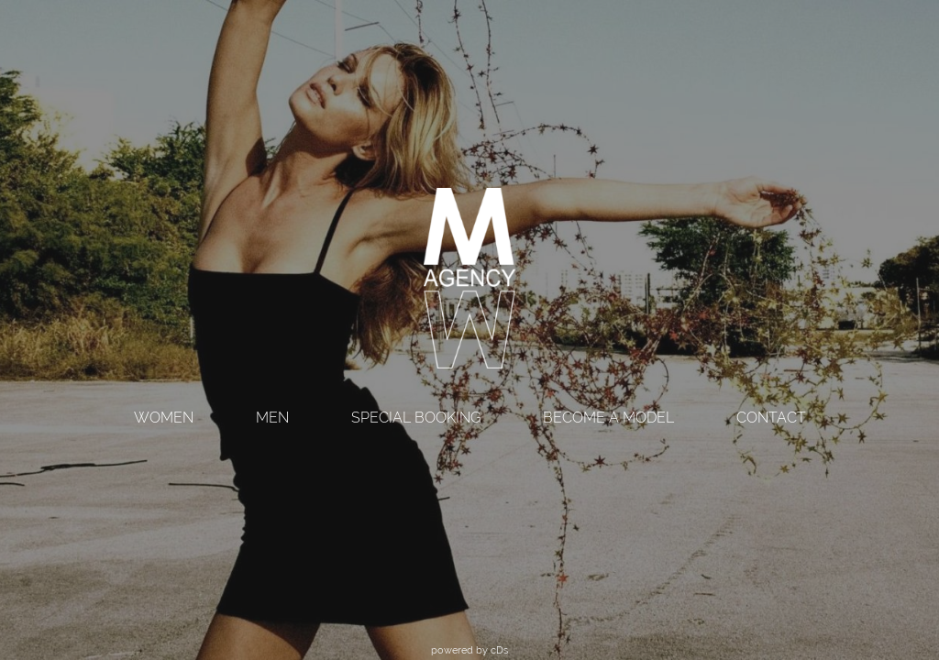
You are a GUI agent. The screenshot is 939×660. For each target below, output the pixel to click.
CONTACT (771, 417)
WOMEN (163, 417)
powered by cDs (469, 650)
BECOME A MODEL (608, 417)
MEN (272, 417)
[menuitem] (163, 419)
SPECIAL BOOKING (416, 417)
